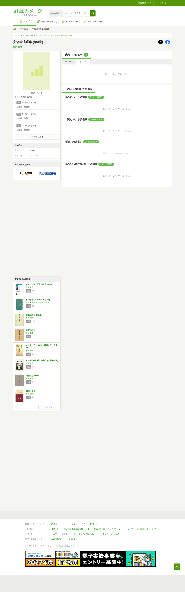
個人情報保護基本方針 (73, 529)
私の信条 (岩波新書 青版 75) (38, 300)
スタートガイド (78, 524)
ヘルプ (54, 534)
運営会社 (55, 529)
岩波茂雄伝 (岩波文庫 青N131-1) (39, 284)
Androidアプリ (57, 539)
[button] (93, 13)
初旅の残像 (30, 391)
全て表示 (69, 61)
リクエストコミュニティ (111, 534)
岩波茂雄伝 (30, 330)
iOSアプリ (73, 539)
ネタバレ (83, 61)
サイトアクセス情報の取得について (141, 529)
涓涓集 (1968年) (32, 376)
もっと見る (48, 407)
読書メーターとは (59, 524)
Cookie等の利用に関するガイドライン (104, 529)
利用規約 (94, 524)
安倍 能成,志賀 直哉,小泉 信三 (37, 302)
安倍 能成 (24, 29)
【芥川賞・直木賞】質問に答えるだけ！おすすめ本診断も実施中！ (45, 35)
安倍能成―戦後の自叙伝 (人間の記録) (42, 360)
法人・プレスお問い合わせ (84, 534)
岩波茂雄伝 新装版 (33, 315)
